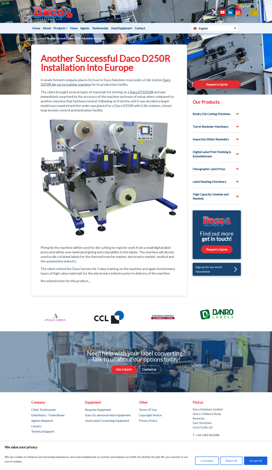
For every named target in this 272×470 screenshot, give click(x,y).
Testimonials (100, 28)
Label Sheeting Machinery (209, 181)
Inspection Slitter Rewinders (211, 139)
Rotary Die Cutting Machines (211, 114)
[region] (136, 455)
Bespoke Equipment (98, 409)
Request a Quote (217, 84)
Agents (84, 28)
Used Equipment (121, 28)
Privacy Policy (148, 420)
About (47, 28)
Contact (139, 28)
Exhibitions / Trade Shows (48, 415)
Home (36, 28)
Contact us (149, 369)
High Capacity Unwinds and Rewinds (211, 196)
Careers (36, 426)
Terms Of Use (148, 409)
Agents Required (42, 420)
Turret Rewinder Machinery (210, 126)
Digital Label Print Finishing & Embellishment (212, 154)
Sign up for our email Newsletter (216, 269)
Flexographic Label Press (209, 169)
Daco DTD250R (141, 92)
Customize (207, 460)
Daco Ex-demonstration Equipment (108, 415)
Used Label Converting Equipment (107, 420)
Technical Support (42, 431)
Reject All (231, 460)
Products (59, 28)
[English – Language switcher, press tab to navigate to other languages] (214, 28)
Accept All (256, 460)
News (74, 28)
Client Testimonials (43, 409)
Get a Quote (124, 369)
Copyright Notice (150, 415)
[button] (234, 269)
